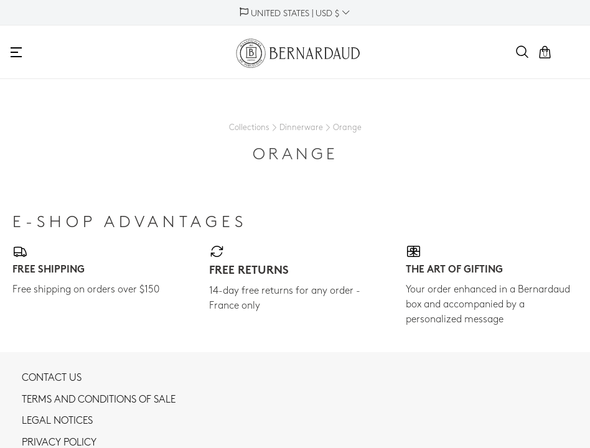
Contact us (52, 378)
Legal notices (57, 421)
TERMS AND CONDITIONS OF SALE (99, 400)
